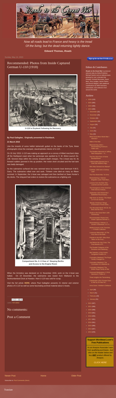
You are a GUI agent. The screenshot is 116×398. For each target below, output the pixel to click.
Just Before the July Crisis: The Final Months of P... (99, 243)
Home (43, 376)
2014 (90, 329)
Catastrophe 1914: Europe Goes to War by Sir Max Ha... (100, 281)
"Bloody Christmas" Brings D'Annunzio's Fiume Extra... (99, 203)
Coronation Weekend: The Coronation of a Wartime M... (99, 263)
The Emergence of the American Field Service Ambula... (100, 188)
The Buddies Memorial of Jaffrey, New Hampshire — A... (100, 152)
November (93, 115)
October (93, 118)
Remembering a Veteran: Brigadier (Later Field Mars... (99, 178)
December (93, 112)
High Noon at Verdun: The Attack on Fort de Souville (100, 198)
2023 (90, 109)
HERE (27, 283)
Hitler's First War (94, 142)
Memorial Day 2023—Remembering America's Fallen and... (98, 146)
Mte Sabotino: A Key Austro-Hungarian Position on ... (98, 253)
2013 (90, 332)
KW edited (15, 303)
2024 (90, 106)
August (92, 124)
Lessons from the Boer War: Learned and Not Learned (98, 183)
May (91, 134)
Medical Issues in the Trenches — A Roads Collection (99, 228)
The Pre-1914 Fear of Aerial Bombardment (98, 157)
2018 (90, 316)
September (94, 121)
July (91, 128)
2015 (90, 325)
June (92, 131)
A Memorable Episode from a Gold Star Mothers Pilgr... (99, 162)
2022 (90, 303)
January (93, 299)
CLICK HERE (100, 362)
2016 (90, 322)
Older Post (76, 376)
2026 (90, 99)
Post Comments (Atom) (21, 380)
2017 (90, 319)
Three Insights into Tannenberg (99, 277)
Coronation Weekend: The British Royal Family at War (99, 268)
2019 (90, 313)
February (93, 296)
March (92, 293)
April (91, 289)
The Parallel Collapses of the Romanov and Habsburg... (99, 248)
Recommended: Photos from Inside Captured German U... (99, 218)
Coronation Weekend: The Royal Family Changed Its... (100, 258)
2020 (90, 310)
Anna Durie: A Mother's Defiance (100, 285)
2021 (90, 306)
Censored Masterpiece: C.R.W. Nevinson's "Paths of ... (99, 273)
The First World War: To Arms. (99, 175)
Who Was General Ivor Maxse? (99, 166)
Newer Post (10, 376)
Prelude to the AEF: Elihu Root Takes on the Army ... (99, 238)
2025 (90, 103)
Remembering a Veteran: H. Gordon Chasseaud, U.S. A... (99, 223)
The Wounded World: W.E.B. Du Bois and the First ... (100, 208)
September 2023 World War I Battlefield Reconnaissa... (99, 193)
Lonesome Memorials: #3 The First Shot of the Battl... (99, 233)
